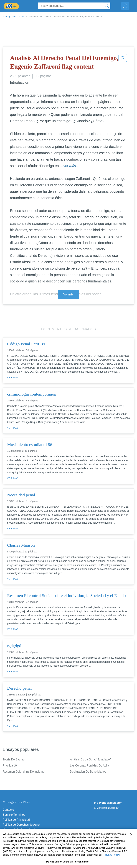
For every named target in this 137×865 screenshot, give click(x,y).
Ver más (68, 294)
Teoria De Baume (13, 759)
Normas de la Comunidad (19, 829)
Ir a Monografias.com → (110, 802)
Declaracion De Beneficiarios (88, 771)
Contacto (8, 809)
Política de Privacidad (16, 819)
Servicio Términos (14, 814)
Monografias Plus (13, 16)
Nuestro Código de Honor (19, 834)
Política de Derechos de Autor (21, 824)
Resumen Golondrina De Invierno (23, 771)
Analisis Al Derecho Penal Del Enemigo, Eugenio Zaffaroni (65, 16)
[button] (122, 63)
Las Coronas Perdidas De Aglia (89, 765)
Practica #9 (10, 765)
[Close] (131, 843)
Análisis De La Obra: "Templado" (90, 759)
